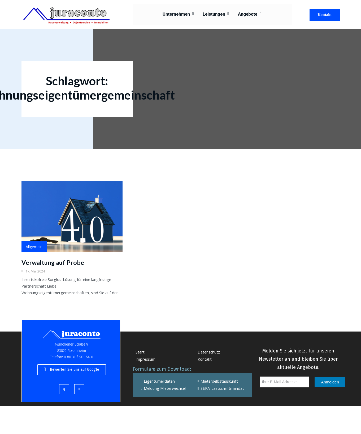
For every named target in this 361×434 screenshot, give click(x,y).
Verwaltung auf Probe (53, 262)
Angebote (248, 14)
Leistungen (216, 14)
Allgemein (34, 246)
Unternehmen (180, 14)
